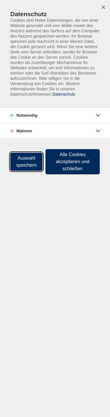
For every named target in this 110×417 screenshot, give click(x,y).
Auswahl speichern (26, 162)
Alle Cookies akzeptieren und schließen (72, 161)
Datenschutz (64, 94)
